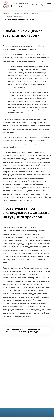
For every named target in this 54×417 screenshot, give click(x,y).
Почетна (6, 13)
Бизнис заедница (21, 13)
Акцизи (35, 13)
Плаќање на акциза (14, 16)
